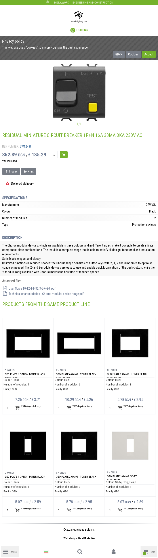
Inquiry (11, 171)
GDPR (118, 54)
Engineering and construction (92, 2)
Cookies (133, 54)
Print (28, 171)
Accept (148, 54)
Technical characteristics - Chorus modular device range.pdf (43, 294)
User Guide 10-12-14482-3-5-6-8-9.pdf (28, 288)
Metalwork (61, 2)
